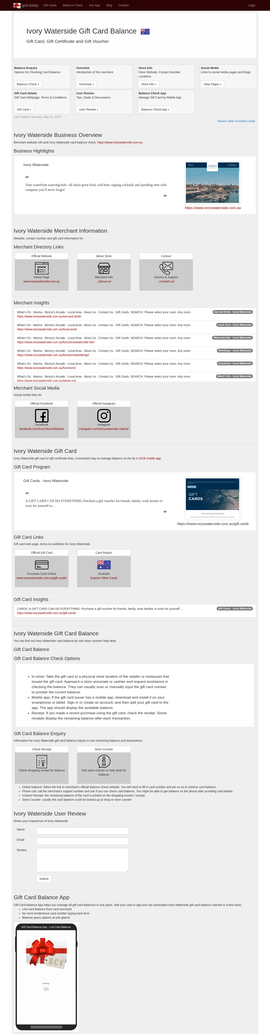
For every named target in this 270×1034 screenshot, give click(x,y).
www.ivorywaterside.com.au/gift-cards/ (41, 578)
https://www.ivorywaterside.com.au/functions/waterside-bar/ (55, 342)
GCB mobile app (150, 458)
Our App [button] (94, 5)
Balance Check (73, 5)
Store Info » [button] (149, 84)
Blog (109, 5)
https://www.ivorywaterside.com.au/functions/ (46, 368)
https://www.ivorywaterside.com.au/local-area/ (47, 329)
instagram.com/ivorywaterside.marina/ (104, 429)
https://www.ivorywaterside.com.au (120, 142)
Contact (124, 5)
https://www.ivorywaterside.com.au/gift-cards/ (46, 613)
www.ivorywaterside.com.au (41, 281)
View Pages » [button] (212, 84)
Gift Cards (50, 5)
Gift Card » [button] (24, 109)
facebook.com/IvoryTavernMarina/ (41, 429)
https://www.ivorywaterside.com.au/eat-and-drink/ (49, 316)
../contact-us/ (166, 281)
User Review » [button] (88, 109)
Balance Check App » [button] (155, 109)
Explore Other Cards (103, 578)
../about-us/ (103, 281)
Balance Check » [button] (28, 84)
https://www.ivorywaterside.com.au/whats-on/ (46, 380)
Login (251, 5)
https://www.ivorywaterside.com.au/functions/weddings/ (53, 355)
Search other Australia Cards (236, 121)
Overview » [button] (86, 84)
